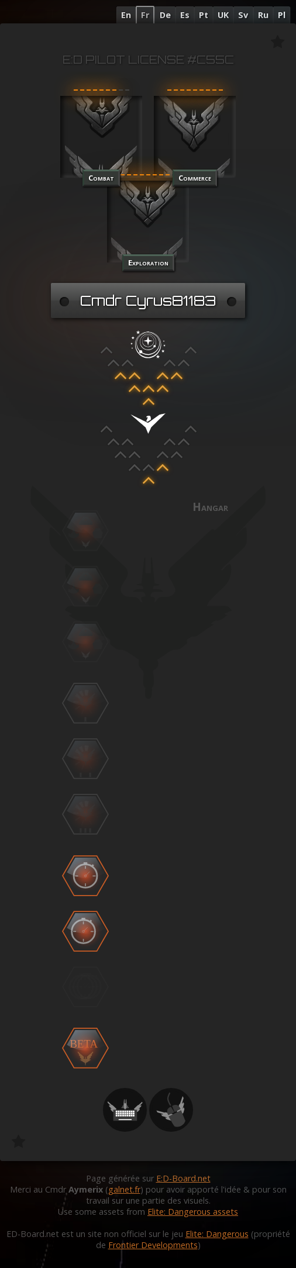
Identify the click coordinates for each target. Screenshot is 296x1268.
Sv (243, 14)
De (165, 14)
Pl (281, 14)
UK (223, 14)
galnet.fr (124, 1189)
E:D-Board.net (183, 1178)
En (126, 14)
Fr (145, 14)
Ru (263, 14)
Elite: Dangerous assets (192, 1211)
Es (185, 14)
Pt (203, 14)
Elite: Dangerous (217, 1233)
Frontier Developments (153, 1244)
